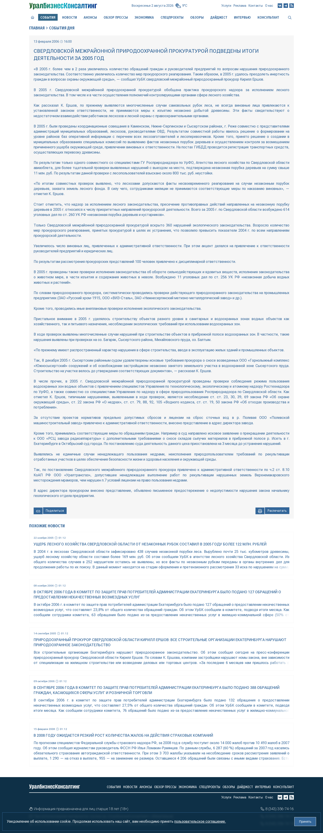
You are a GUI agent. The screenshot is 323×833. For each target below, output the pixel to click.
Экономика (144, 17)
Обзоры (197, 17)
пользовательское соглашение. (200, 821)
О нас (269, 5)
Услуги (226, 5)
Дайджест (218, 17)
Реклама (240, 5)
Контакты (256, 5)
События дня (61, 28)
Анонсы (90, 17)
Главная (37, 28)
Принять (305, 821)
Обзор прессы (116, 17)
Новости (69, 17)
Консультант (268, 17)
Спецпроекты (172, 17)
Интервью (242, 17)
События (114, 787)
